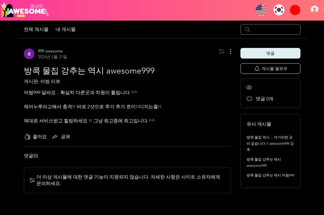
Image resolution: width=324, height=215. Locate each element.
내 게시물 (66, 29)
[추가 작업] (227, 51)
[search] (270, 29)
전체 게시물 (36, 29)
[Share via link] (60, 136)
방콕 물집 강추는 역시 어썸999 (270, 175)
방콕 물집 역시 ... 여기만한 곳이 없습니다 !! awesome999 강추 (270, 143)
